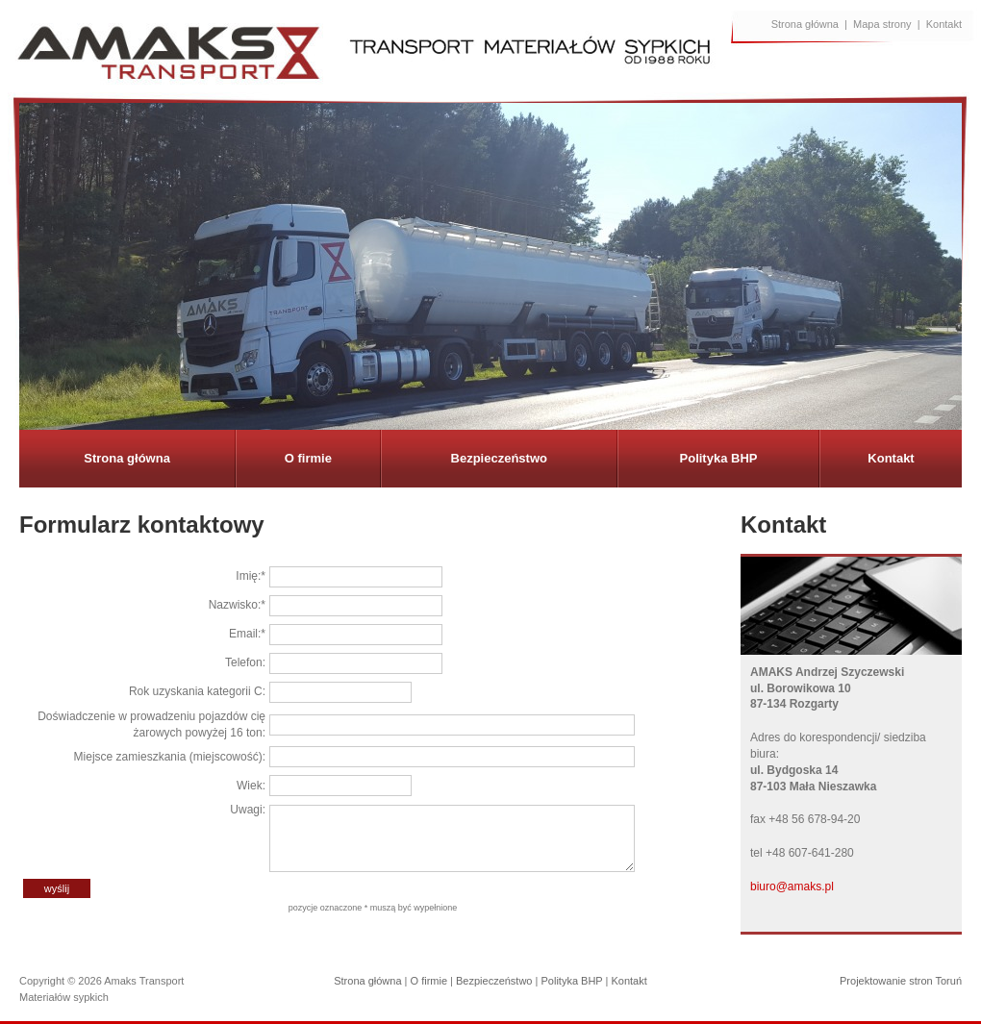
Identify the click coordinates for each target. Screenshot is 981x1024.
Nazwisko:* (237, 605)
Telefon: (245, 662)
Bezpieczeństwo (499, 458)
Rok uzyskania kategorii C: (197, 691)
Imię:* (250, 576)
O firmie (308, 458)
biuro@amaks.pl (792, 886)
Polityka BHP (719, 458)
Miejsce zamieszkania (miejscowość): (169, 756)
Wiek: (251, 785)
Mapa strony (882, 24)
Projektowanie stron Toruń (901, 981)
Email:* (247, 633)
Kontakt (944, 24)
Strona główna (805, 24)
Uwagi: (247, 809)
